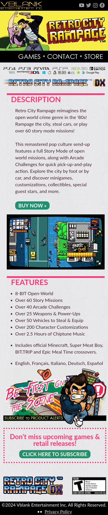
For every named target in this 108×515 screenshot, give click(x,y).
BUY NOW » (32, 205)
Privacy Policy (58, 511)
